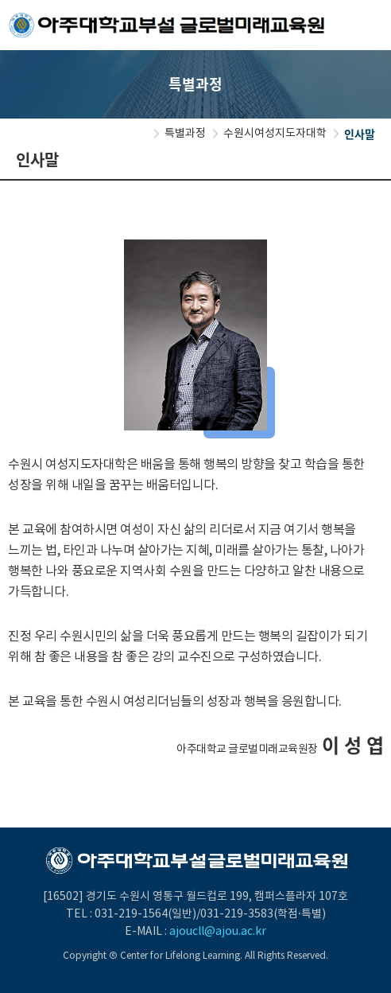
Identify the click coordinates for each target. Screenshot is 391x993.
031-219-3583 (236, 914)
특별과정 (185, 133)
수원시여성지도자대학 (275, 133)
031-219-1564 (131, 914)
